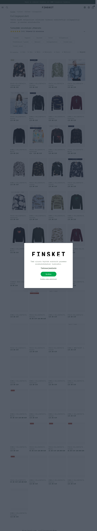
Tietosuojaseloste (48, 268)
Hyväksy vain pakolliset (48, 279)
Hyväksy (48, 274)
